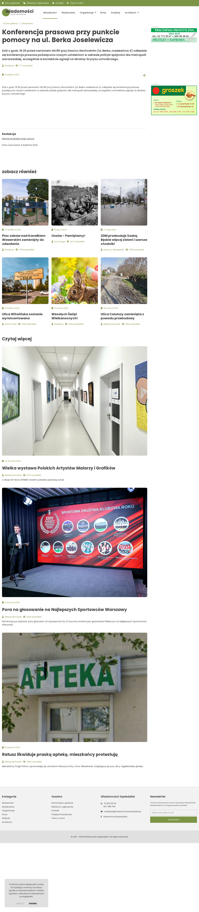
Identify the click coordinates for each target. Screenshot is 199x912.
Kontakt (59, 3)
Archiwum (129, 12)
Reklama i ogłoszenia (38, 3)
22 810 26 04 (110, 872)
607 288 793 (109, 875)
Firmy (102, 12)
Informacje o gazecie (62, 871)
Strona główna (10, 23)
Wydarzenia (67, 12)
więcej (20, 903)
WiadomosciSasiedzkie (115, 885)
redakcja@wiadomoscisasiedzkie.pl (122, 880)
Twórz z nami (76, 3)
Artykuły (114, 12)
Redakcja (9, 65)
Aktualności (49, 12)
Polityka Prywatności (61, 883)
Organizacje (86, 12)
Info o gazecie (12, 3)
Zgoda (33, 903)
